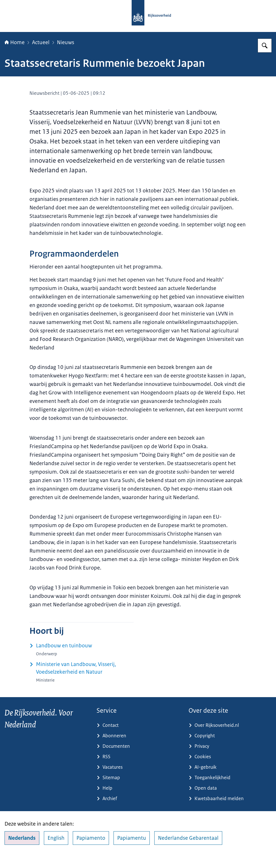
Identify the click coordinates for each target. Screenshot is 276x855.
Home (15, 42)
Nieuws (65, 42)
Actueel (41, 42)
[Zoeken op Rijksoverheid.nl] (264, 45)
